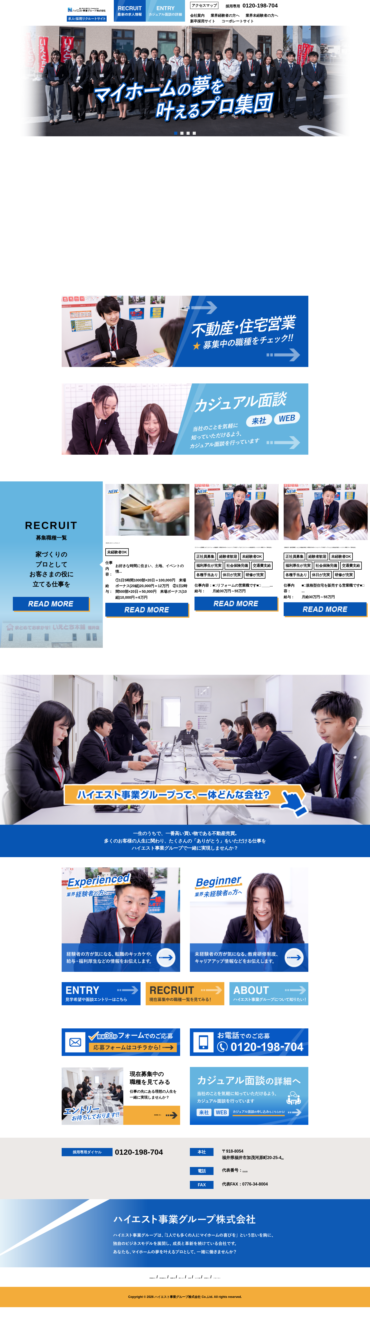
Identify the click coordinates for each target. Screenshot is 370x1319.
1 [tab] (176, 133)
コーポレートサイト (237, 21)
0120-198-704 (260, 5)
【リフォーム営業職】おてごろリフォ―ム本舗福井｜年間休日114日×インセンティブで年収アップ (236, 541)
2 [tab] (182, 133)
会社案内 (197, 15)
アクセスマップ (204, 5)
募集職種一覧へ (146, 1127)
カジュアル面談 (227, 1289)
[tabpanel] (185, 81)
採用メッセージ (175, 1289)
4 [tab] (194, 133)
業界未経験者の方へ (262, 15)
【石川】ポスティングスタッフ (137, 522)
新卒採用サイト (202, 21)
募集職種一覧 (144, 1289)
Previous (99, 561)
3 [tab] (188, 133)
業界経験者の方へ (225, 15)
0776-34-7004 (255, 1182)
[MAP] (287, 1170)
